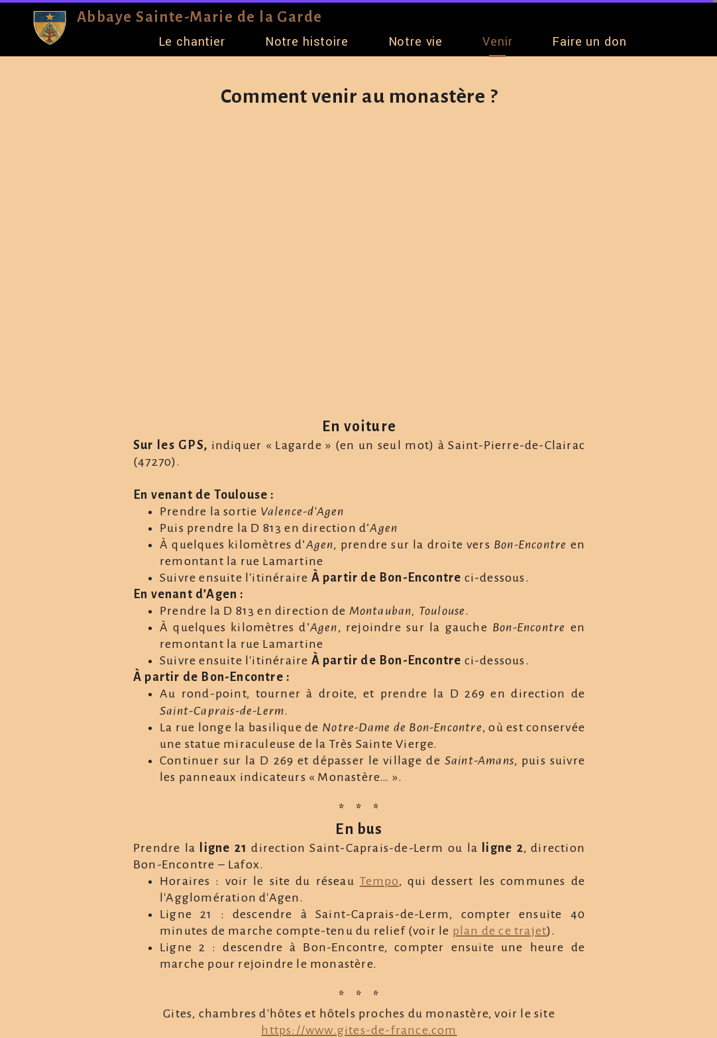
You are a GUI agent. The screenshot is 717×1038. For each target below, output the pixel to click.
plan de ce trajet (500, 930)
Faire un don (589, 41)
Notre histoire (307, 41)
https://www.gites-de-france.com (359, 1030)
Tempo (379, 881)
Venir (497, 41)
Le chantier (191, 41)
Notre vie (415, 41)
